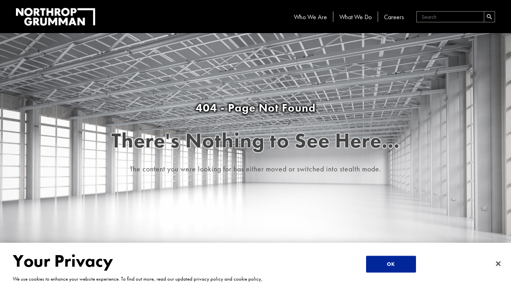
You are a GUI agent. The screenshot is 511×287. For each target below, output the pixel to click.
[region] (255, 265)
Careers (394, 17)
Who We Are (310, 17)
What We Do (355, 17)
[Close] (498, 264)
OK (391, 264)
